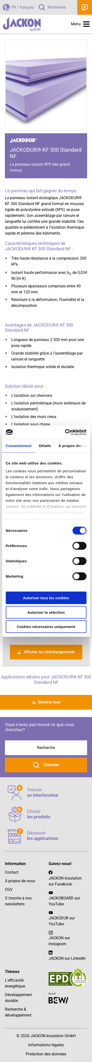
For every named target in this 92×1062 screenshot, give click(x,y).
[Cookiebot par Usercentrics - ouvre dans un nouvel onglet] (65, 432)
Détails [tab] (45, 446)
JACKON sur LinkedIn (67, 955)
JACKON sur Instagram (59, 941)
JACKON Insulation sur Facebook (65, 877)
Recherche (57, 7)
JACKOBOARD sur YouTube (64, 901)
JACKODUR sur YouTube (62, 921)
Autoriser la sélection (46, 612)
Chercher (50, 765)
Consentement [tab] (18, 446)
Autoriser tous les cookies (46, 598)
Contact (84, 7)
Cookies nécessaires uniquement (46, 627)
